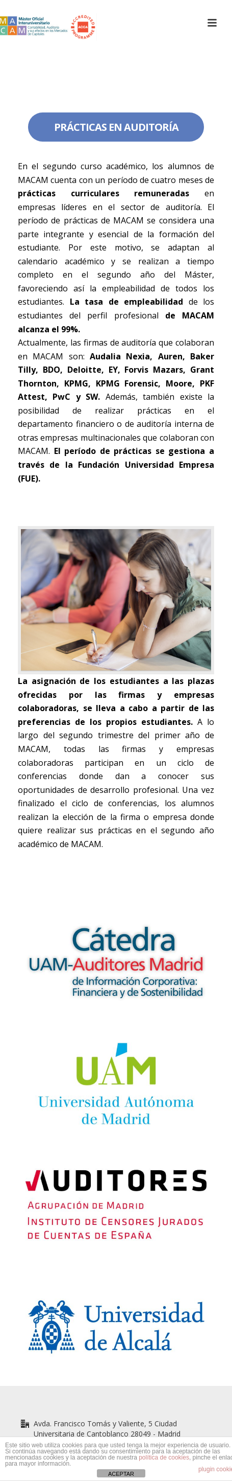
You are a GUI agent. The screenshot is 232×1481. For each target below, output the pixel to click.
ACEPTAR (121, 1474)
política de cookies (164, 1457)
